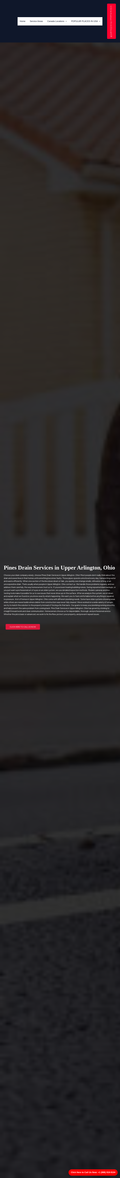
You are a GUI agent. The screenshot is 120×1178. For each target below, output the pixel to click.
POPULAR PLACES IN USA (85, 18)
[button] (111, 18)
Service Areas (36, 18)
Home (23, 18)
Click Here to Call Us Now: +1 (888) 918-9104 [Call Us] (93, 1172)
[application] (65, 18)
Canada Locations (57, 18)
